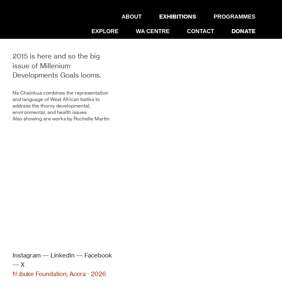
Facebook (98, 255)
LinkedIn (63, 255)
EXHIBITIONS (177, 16)
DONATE (243, 31)
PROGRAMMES (234, 16)
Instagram (27, 255)
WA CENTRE (152, 31)
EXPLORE (104, 31)
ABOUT (132, 16)
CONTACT (200, 31)
